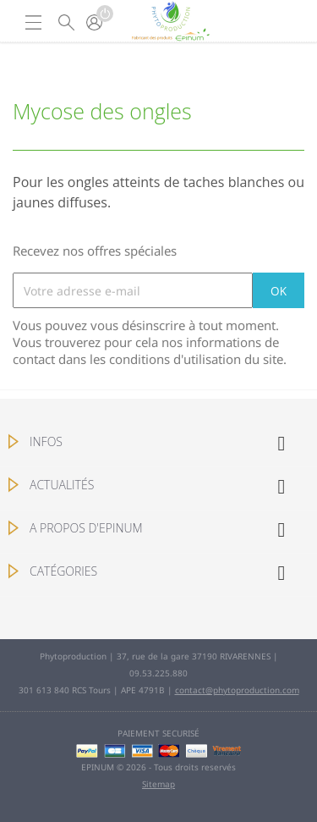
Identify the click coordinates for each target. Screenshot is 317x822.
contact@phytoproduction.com (237, 690)
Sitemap (158, 784)
